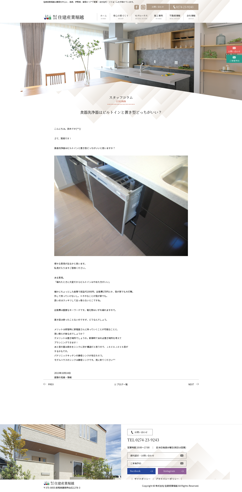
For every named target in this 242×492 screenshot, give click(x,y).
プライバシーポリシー (167, 478)
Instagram (169, 471)
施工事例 (158, 17)
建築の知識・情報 (63, 377)
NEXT (191, 384)
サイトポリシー (142, 478)
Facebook (135, 471)
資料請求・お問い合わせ (142, 455)
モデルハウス (141, 17)
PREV (51, 384)
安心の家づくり (121, 17)
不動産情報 (174, 17)
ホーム (103, 17)
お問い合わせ (158, 6)
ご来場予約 (234, 60)
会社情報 (191, 17)
